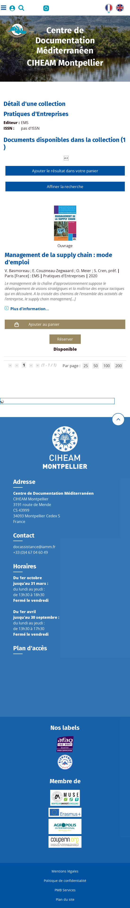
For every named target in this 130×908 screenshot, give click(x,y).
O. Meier (83, 270)
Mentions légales (65, 871)
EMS (24, 122)
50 (95, 365)
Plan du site (65, 899)
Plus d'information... (29, 308)
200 (118, 365)
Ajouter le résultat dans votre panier (65, 170)
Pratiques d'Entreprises (64, 275)
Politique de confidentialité (65, 880)
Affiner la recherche (65, 186)
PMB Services (65, 890)
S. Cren (100, 270)
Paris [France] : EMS (22, 275)
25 (86, 365)
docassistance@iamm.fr (34, 546)
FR (107, 6)
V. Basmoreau (17, 270)
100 (106, 365)
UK (118, 6)
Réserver (65, 339)
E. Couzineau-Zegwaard (52, 270)
